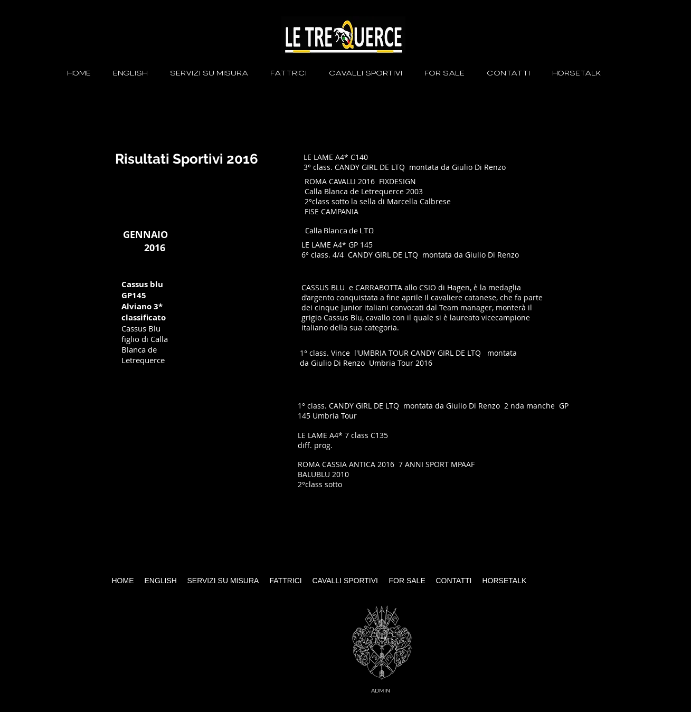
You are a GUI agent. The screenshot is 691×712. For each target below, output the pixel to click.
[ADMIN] (381, 690)
